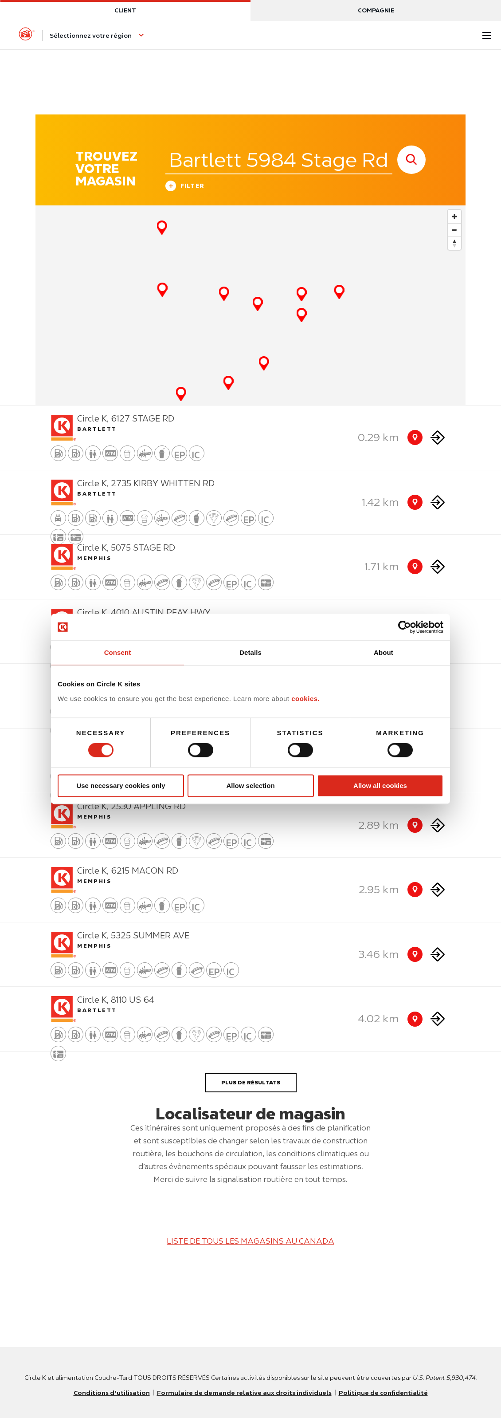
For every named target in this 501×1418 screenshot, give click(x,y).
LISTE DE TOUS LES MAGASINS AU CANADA (250, 1241)
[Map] (250, 305)
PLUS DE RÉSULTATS (250, 1082)
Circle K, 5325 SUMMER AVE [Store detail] (133, 935)
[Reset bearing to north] (454, 243)
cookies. (305, 698)
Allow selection (250, 785)
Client (125, 10)
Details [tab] (250, 652)
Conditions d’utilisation (112, 1392)
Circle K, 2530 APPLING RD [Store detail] (131, 806)
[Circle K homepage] (26, 35)
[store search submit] (411, 160)
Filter (185, 187)
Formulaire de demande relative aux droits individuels (244, 1392)
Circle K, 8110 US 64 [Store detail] (115, 1000)
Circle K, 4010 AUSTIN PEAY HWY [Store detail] (144, 612)
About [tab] (383, 652)
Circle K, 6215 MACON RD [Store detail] (127, 871)
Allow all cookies (380, 785)
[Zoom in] (454, 216)
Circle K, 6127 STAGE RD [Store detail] (125, 419)
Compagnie (376, 10)
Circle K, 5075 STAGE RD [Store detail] (126, 548)
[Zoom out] (454, 229)
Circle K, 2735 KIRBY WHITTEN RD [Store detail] (146, 483)
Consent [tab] (117, 652)
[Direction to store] (437, 438)
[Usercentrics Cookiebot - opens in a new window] (404, 627)
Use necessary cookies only (120, 785)
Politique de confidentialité (383, 1392)
